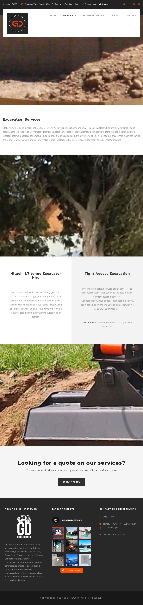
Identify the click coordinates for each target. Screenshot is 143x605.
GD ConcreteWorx (93, 15)
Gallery (115, 15)
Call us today (87, 322)
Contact (131, 15)
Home (53, 15)
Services (67, 15)
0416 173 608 (11, 4)
